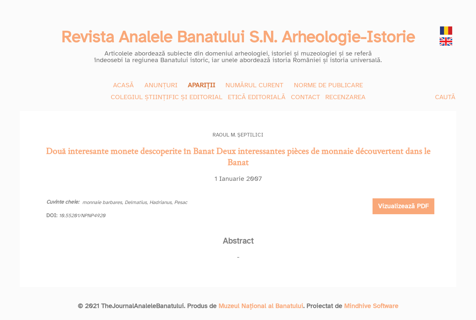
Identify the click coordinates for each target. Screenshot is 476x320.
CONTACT (305, 97)
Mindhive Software (371, 306)
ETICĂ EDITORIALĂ (257, 97)
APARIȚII (201, 85)
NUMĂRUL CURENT (254, 85)
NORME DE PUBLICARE (328, 85)
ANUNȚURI (161, 85)
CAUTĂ (445, 97)
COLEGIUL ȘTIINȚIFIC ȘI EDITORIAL (166, 97)
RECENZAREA (345, 97)
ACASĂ (123, 85)
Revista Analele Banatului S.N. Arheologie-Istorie (238, 36)
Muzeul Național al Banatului (260, 306)
